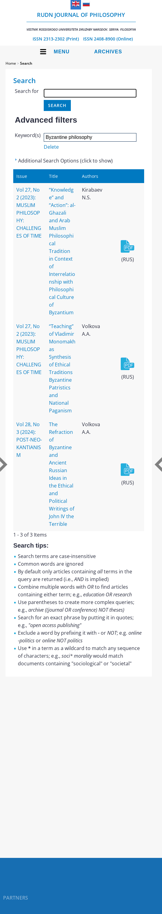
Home (11, 63)
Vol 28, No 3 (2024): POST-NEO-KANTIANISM (29, 439)
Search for (27, 91)
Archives (108, 51)
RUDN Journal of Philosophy (81, 21)
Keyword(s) (28, 135)
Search (26, 63)
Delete (51, 146)
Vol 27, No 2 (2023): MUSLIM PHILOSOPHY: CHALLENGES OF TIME (29, 212)
